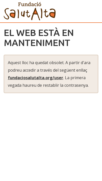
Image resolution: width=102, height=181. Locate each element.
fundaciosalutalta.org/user (35, 77)
